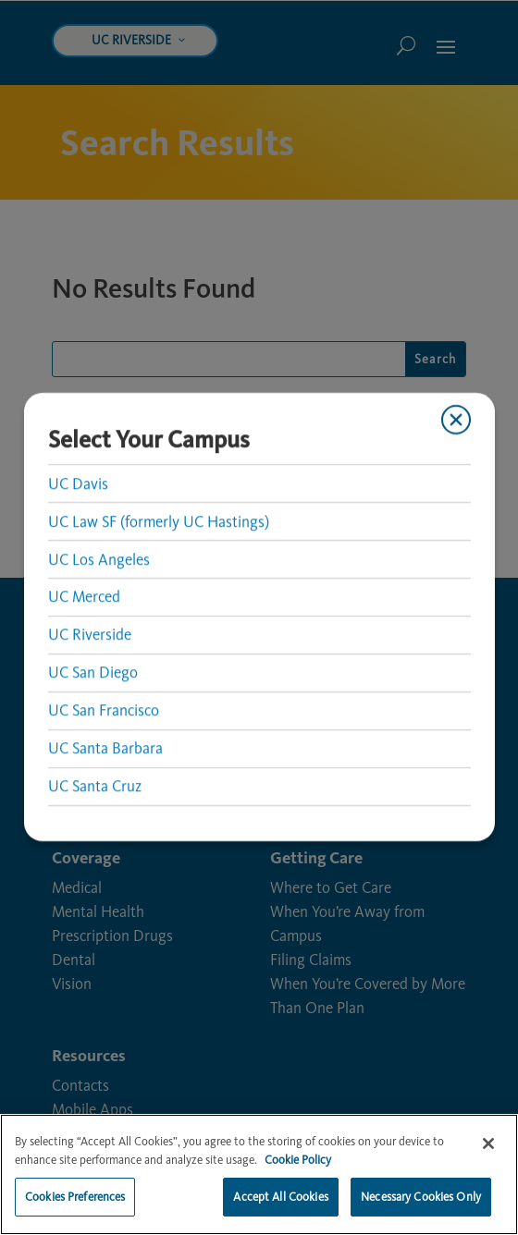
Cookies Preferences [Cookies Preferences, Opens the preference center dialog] (75, 1206)
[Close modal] (456, 419)
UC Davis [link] (77, 483)
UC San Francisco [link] (102, 711)
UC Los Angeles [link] (98, 559)
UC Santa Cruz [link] (94, 786)
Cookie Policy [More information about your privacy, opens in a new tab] (298, 1168)
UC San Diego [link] (92, 673)
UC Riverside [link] (88, 635)
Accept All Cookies (280, 1206)
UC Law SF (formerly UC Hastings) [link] (157, 521)
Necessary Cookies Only (421, 1206)
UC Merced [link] (83, 597)
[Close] (488, 1152)
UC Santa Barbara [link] (104, 749)
